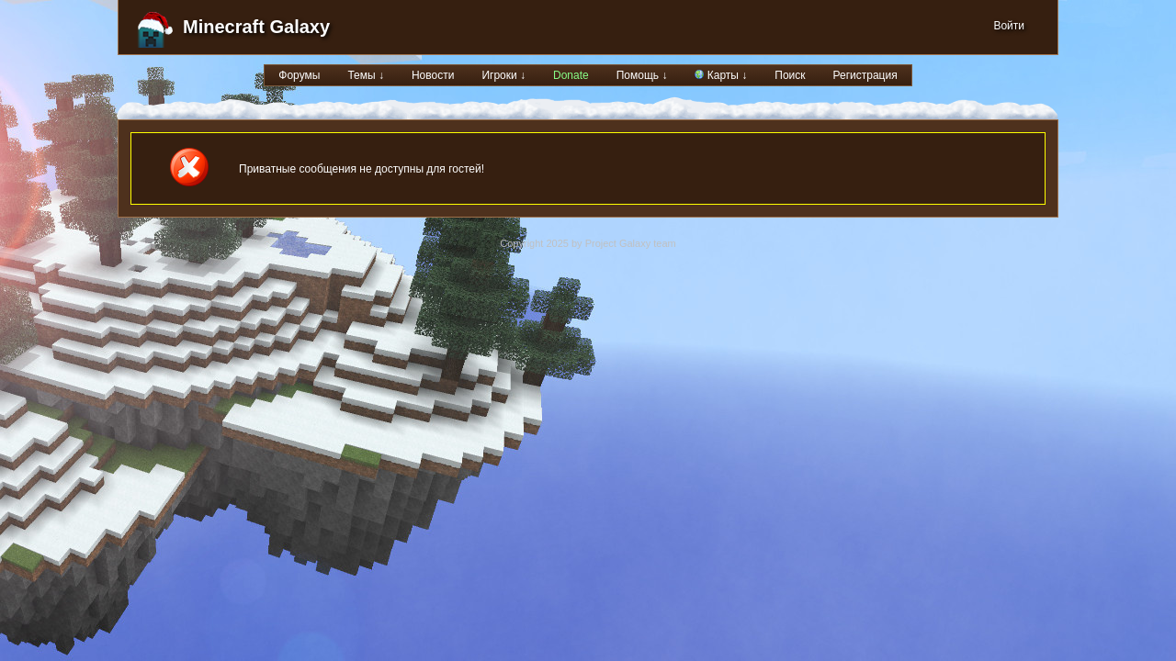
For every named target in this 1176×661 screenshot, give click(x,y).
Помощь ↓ (642, 75)
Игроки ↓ (503, 75)
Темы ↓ (365, 75)
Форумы (299, 75)
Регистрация (865, 75)
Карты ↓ (721, 75)
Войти (1008, 25)
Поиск (790, 75)
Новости (433, 75)
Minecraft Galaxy (256, 27)
